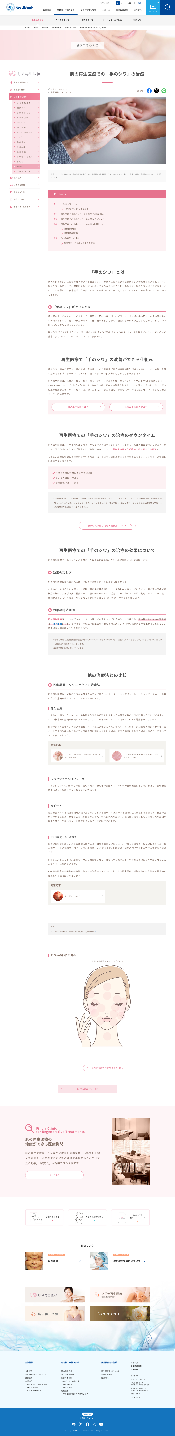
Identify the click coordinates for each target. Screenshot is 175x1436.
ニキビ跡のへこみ (23, 171)
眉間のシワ (21, 108)
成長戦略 (29, 1378)
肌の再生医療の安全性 (136, 407)
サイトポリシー (136, 1376)
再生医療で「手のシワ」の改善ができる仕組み (82, 214)
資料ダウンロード (19, 192)
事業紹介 (29, 1381)
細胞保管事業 (32, 1387)
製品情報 (105, 1378)
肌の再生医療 (38, 20)
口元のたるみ (22, 152)
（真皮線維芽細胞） (98, 589)
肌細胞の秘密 (17, 89)
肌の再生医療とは (19, 82)
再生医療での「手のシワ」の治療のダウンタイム (83, 219)
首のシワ (20, 162)
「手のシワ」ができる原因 (76, 208)
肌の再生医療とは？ (78, 407)
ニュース (106, 9)
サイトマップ (135, 1397)
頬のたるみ (21, 142)
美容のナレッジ (18, 199)
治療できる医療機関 (20, 206)
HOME (27, 28)
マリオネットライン (24, 157)
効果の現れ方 (70, 228)
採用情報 (138, 9)
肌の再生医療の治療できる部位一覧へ (107, 1068)
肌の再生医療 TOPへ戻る (87, 1089)
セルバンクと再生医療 (112, 20)
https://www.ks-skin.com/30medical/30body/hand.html (74, 932)
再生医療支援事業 (34, 1390)
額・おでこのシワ (23, 103)
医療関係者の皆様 (88, 9)
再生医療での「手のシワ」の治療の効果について (83, 224)
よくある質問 (17, 185)
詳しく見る (54, 1175)
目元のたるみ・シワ (24, 132)
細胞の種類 (67, 1387)
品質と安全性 (106, 1374)
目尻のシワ (21, 122)
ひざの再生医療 (62, 20)
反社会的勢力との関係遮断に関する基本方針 (140, 1384)
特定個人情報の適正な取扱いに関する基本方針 (139, 1389)
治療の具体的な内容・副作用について (107, 525)
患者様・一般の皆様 (65, 9)
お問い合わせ (153, 11)
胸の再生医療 (87, 20)
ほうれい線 (21, 147)
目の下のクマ (22, 127)
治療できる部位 (70, 28)
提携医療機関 (122, 9)
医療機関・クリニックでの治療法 (79, 242)
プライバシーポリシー (139, 1379)
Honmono (67, 1384)
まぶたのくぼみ (23, 117)
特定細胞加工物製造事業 (37, 1384)
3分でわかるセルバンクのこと (37, 1374)
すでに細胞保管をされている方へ (76, 1394)
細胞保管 (137, 20)
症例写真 (15, 177)
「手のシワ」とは (69, 204)
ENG (139, 3)
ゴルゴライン (22, 137)
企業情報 (47, 9)
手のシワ (20, 166)
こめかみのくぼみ (23, 113)
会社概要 (29, 1371)
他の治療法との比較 (70, 238)
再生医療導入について (110, 1371)
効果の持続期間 (71, 232)
